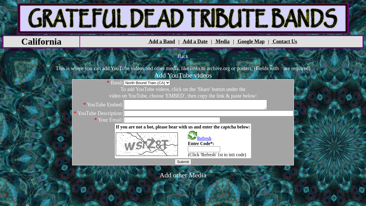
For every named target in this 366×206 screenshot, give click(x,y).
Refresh (199, 140)
